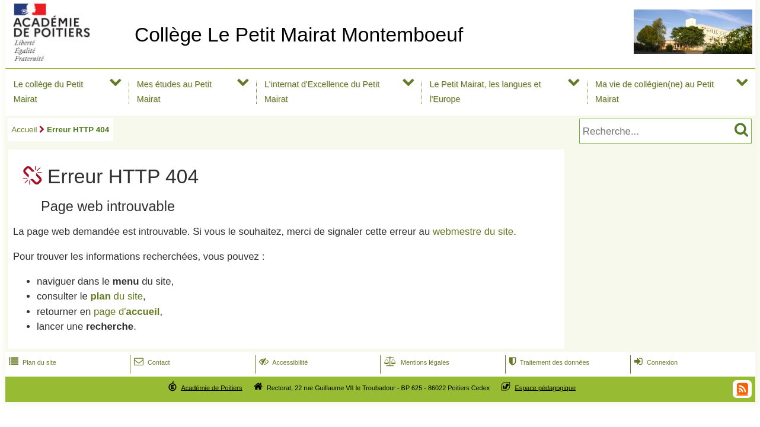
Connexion (655, 362)
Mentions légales (415, 362)
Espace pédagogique (545, 387)
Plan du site (31, 362)
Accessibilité (282, 362)
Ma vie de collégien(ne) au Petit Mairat (654, 91)
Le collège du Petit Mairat (48, 91)
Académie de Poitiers (211, 387)
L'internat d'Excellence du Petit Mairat (321, 91)
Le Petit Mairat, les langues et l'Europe (485, 91)
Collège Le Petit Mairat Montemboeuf (299, 35)
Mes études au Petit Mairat (174, 91)
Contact (151, 362)
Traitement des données (548, 362)
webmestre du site (473, 231)
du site (116, 296)
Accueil (24, 129)
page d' (126, 311)
